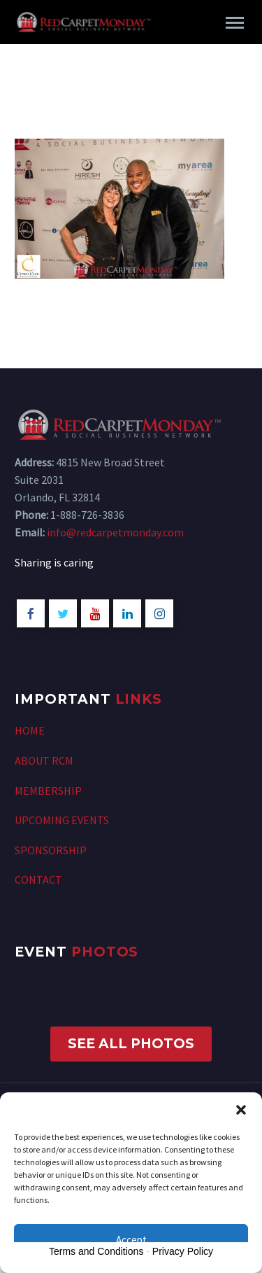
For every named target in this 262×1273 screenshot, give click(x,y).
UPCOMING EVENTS (62, 820)
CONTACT (38, 879)
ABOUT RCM (44, 760)
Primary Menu (235, 23)
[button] (241, 1110)
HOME (30, 730)
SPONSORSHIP (51, 850)
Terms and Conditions (96, 1251)
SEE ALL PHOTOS (131, 1044)
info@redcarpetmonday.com (115, 532)
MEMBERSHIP (48, 791)
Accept (131, 1239)
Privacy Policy (182, 1251)
